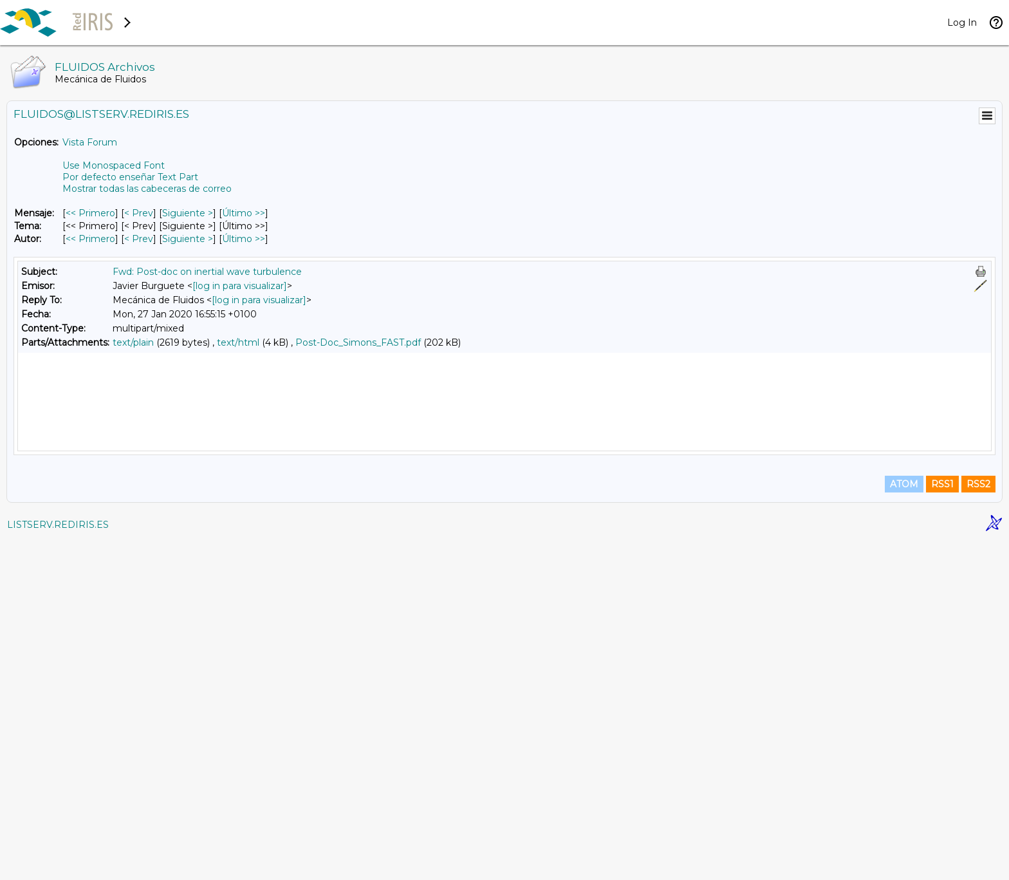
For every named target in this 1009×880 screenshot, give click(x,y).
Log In (962, 22)
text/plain (133, 342)
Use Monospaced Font (113, 165)
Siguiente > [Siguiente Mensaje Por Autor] (187, 239)
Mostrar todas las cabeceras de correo (147, 188)
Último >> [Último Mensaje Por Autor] (243, 239)
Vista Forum (89, 142)
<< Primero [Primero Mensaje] (90, 213)
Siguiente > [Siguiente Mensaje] (187, 213)
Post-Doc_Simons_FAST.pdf (358, 342)
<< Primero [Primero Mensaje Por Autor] (90, 239)
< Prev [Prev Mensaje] (138, 213)
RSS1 (942, 823)
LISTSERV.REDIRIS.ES (58, 864)
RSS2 (978, 823)
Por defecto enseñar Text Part (130, 177)
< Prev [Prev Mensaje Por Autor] (138, 239)
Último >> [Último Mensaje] (243, 213)
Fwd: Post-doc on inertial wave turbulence (207, 271)
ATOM (904, 823)
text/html (238, 342)
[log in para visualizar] (239, 286)
